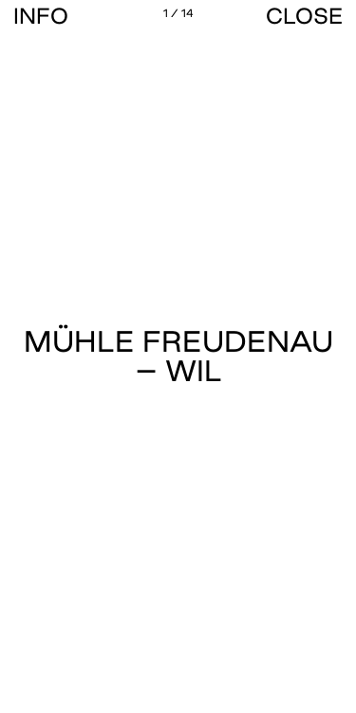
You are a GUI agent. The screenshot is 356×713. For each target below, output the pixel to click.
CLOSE (304, 16)
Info (40, 16)
